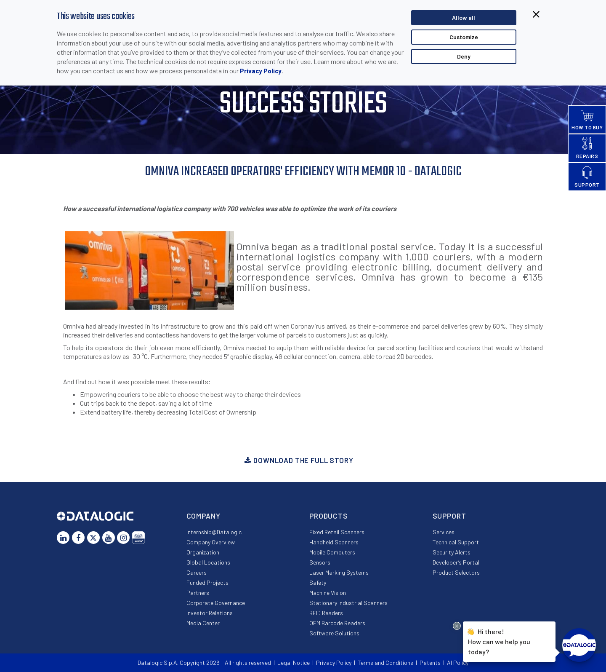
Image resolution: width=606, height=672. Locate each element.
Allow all (463, 17)
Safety (317, 582)
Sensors (319, 562)
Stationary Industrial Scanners (348, 602)
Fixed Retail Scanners (336, 531)
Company (203, 515)
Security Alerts (451, 552)
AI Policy (457, 662)
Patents (430, 662)
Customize (463, 36)
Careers (196, 572)
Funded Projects (207, 582)
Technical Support (456, 542)
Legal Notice (293, 662)
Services (443, 531)
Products (328, 515)
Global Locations (208, 562)
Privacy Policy (261, 71)
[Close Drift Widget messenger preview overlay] (457, 626)
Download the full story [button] (299, 460)
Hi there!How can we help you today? (499, 640)
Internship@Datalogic (214, 531)
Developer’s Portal (456, 562)
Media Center (203, 622)
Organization (202, 552)
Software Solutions (334, 633)
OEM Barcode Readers (337, 622)
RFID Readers (326, 612)
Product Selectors (456, 572)
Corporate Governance (215, 602)
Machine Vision (327, 592)
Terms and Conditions (385, 662)
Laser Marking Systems (339, 572)
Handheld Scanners (334, 542)
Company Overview (210, 542)
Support (449, 515)
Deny (463, 56)
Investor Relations (209, 612)
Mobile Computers (332, 552)
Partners (197, 592)
